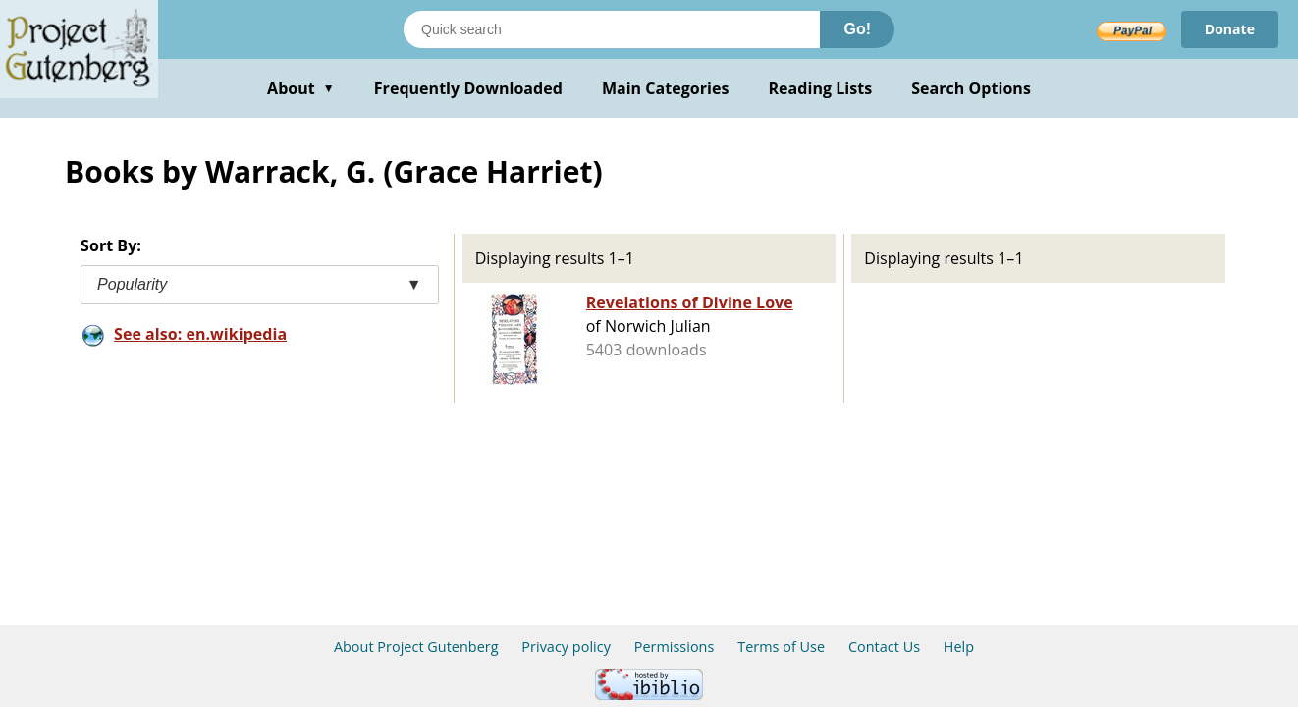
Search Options (971, 88)
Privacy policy (566, 646)
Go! (857, 29)
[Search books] (612, 29)
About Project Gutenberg (416, 646)
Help (959, 646)
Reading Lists (821, 88)
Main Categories (666, 88)
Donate (1230, 29)
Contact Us (884, 646)
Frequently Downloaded (468, 88)
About (301, 88)
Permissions (674, 646)
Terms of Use (781, 646)
